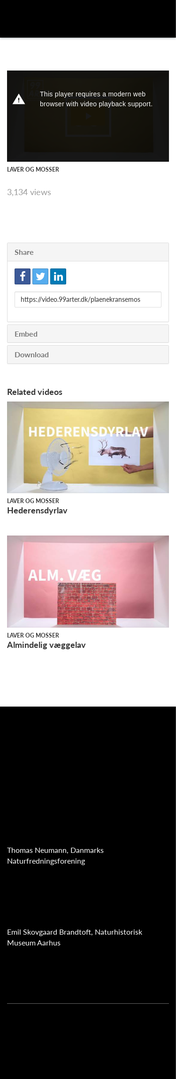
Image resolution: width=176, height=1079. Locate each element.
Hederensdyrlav (37, 510)
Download (32, 354)
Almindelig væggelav (46, 644)
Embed (26, 333)
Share (24, 251)
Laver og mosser (33, 169)
